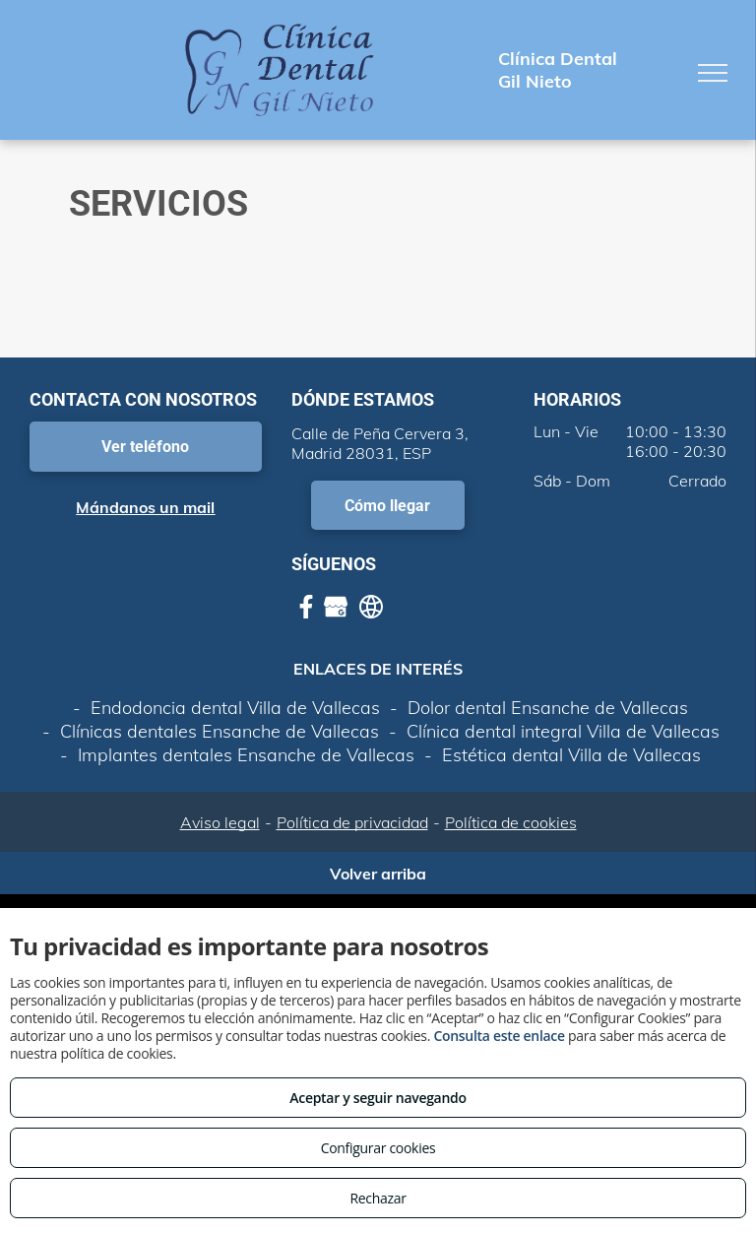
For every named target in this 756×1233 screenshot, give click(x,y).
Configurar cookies (378, 1147)
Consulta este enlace (498, 1035)
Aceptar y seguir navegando (377, 1097)
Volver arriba (378, 873)
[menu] (712, 72)
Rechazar (377, 1198)
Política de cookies (511, 822)
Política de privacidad (352, 822)
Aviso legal (220, 822)
